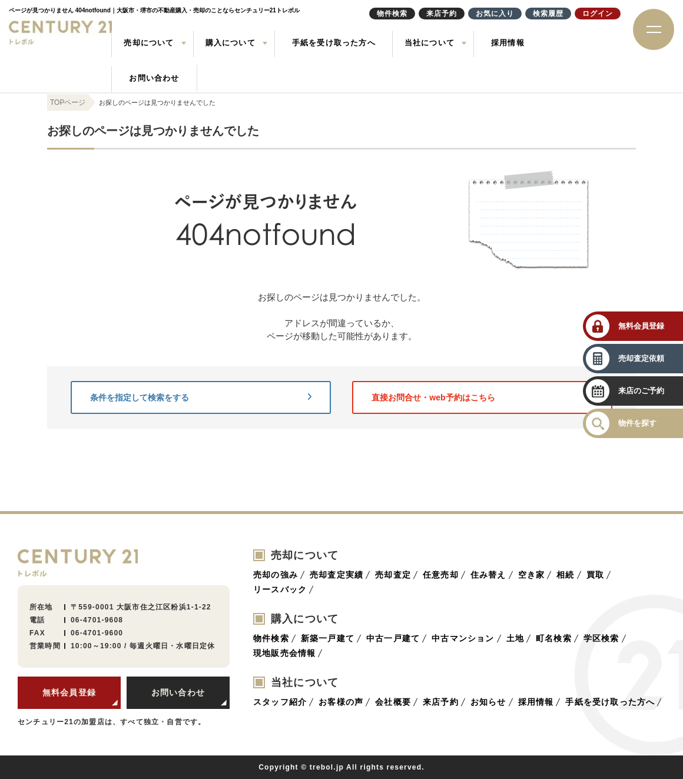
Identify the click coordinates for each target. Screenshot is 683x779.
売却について (149, 42)
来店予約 (441, 702)
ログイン (597, 13)
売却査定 (393, 574)
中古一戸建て (393, 638)
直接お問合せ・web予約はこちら (482, 397)
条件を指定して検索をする (200, 397)
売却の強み (275, 574)
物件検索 (271, 638)
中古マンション (463, 638)
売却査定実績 (336, 574)
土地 (515, 638)
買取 (595, 574)
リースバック (280, 589)
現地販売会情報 (284, 653)
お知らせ (488, 702)
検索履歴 (548, 13)
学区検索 (601, 638)
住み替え (488, 574)
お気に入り (495, 13)
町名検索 (554, 638)
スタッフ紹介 (280, 702)
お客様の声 (341, 702)
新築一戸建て (327, 638)
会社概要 (393, 702)
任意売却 (441, 574)
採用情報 (508, 42)
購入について (230, 42)
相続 (565, 574)
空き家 (531, 574)
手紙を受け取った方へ (334, 42)
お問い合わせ (154, 78)
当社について (430, 42)
